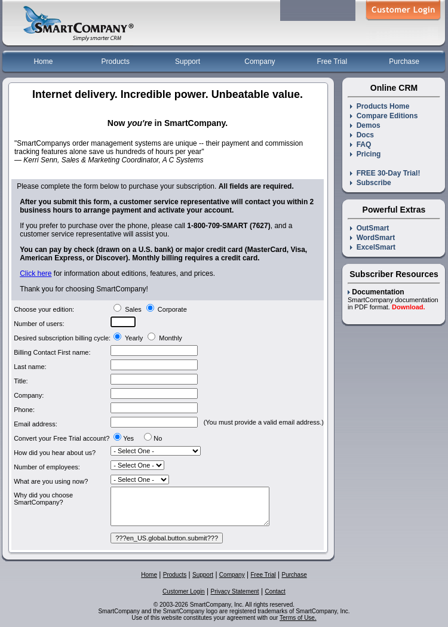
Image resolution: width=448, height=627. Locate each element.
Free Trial (332, 61)
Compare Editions (384, 116)
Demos (365, 125)
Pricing (365, 154)
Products (116, 61)
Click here (35, 273)
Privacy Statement (234, 591)
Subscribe (370, 183)
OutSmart (369, 228)
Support (187, 61)
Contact (275, 591)
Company (259, 61)
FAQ (360, 144)
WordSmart (372, 237)
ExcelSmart (372, 247)
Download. (408, 307)
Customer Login (183, 591)
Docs (362, 135)
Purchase (404, 61)
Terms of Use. (298, 617)
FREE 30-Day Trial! (385, 173)
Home (43, 61)
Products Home (379, 106)
